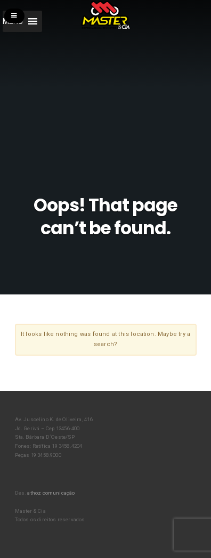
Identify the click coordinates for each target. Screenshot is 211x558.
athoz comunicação (51, 493)
